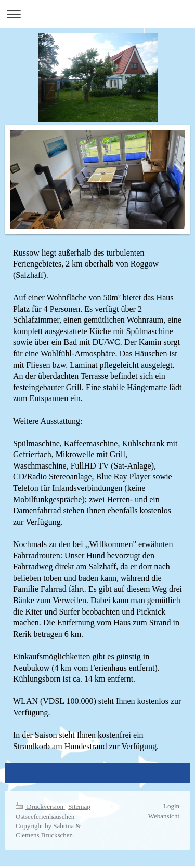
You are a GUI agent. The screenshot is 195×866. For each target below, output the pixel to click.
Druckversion (40, 806)
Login (171, 806)
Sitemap (79, 806)
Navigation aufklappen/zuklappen (97, 14)
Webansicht (163, 816)
